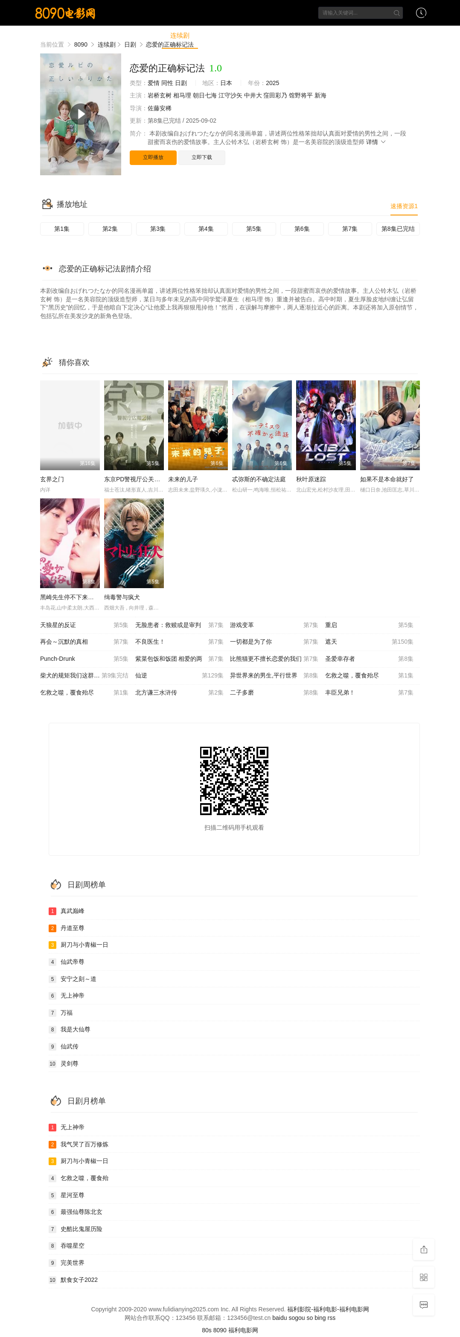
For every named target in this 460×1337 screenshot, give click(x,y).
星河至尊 (66, 1195)
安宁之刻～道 (72, 979)
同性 (167, 83)
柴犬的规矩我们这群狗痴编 (84, 675)
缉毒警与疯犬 (122, 597)
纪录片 (305, 35)
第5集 (254, 228)
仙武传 (64, 1047)
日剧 (181, 83)
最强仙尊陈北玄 (75, 1212)
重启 (369, 625)
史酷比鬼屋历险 (75, 1229)
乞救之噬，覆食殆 (78, 1178)
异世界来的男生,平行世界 (274, 675)
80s (207, 1330)
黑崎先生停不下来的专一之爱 (79, 597)
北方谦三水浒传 (179, 693)
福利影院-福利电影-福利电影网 (328, 1309)
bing (320, 1317)
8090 (220, 1330)
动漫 (242, 35)
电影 (146, 35)
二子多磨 (274, 693)
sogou (296, 1317)
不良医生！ (179, 642)
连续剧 (179, 35)
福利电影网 (243, 1330)
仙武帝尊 (66, 962)
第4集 (206, 228)
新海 (320, 95)
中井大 (253, 95)
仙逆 (179, 675)
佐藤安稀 (160, 108)
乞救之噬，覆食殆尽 (369, 675)
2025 (272, 83)
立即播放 (153, 157)
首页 (117, 35)
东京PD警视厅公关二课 (135, 479)
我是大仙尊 (69, 1030)
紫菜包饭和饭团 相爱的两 (179, 659)
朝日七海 (205, 95)
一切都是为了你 (274, 642)
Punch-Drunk (84, 659)
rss (332, 1317)
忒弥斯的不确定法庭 (259, 479)
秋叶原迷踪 (311, 479)
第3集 (158, 228)
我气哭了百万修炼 (78, 1145)
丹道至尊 (66, 928)
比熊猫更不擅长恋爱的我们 (274, 659)
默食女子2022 (73, 1280)
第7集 (350, 228)
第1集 (62, 228)
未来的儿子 (183, 479)
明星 (338, 35)
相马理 (182, 95)
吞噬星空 (66, 1246)
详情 (376, 141)
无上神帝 (66, 996)
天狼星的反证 (84, 625)
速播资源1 (404, 206)
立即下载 (202, 157)
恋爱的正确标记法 (167, 68)
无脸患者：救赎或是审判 (179, 625)
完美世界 (66, 1263)
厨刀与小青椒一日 (78, 945)
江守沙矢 (230, 95)
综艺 (213, 35)
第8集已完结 (398, 228)
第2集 (110, 228)
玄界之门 (52, 479)
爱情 (154, 83)
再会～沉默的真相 (84, 642)
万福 (61, 1013)
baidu (279, 1317)
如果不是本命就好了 (387, 479)
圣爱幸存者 (369, 659)
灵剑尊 (64, 1064)
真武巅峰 (66, 911)
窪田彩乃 (275, 95)
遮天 (369, 642)
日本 (226, 83)
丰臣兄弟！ (369, 693)
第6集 (302, 228)
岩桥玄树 (160, 95)
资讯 (272, 35)
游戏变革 (274, 625)
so (309, 1317)
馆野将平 (301, 95)
